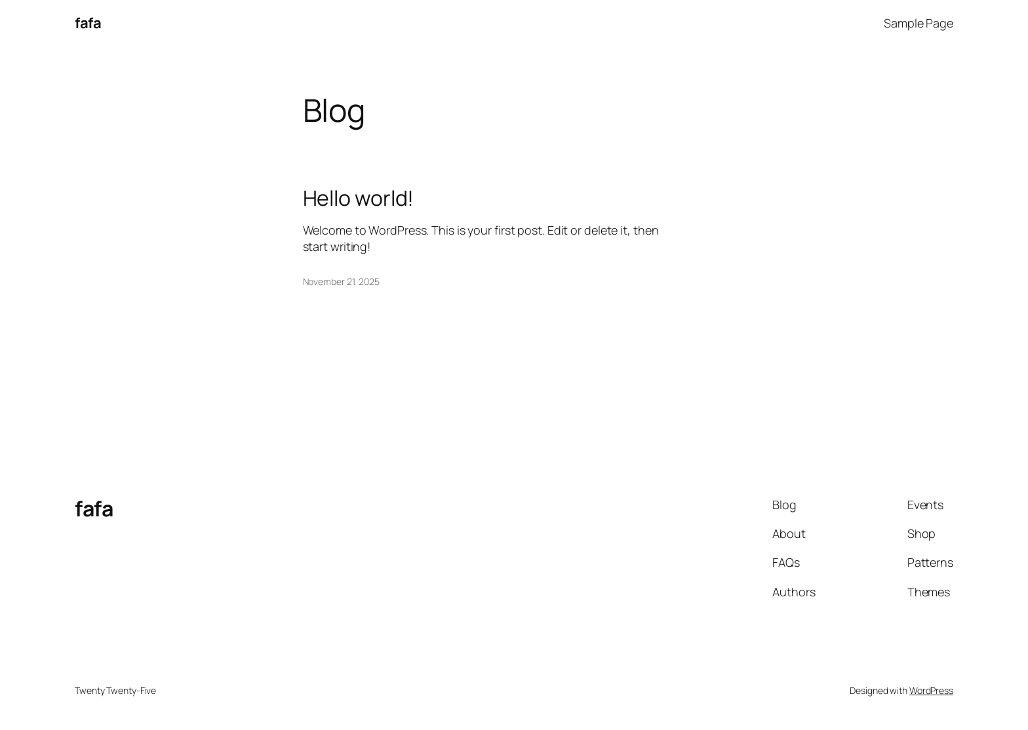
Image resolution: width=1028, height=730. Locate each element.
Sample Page (918, 23)
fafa (88, 23)
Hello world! (358, 198)
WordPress (931, 690)
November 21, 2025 (341, 281)
